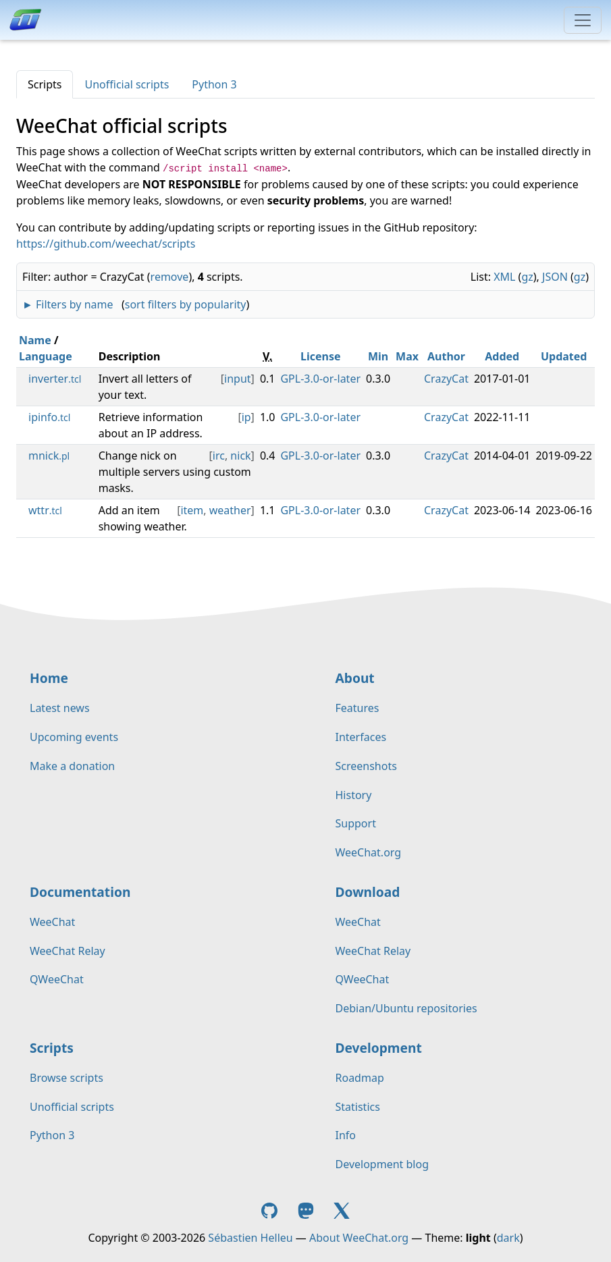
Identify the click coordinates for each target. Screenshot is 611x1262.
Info (346, 1135)
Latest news (60, 708)
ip (246, 417)
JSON (555, 276)
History (354, 795)
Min (378, 356)
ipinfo (49, 417)
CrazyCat (446, 378)
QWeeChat (57, 979)
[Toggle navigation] (583, 20)
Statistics (358, 1106)
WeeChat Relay (67, 950)
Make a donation (72, 766)
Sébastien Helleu (250, 1237)
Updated (564, 356)
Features (357, 708)
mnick (49, 455)
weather (230, 510)
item (191, 510)
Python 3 (214, 84)
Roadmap (360, 1077)
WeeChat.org (369, 852)
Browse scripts (66, 1077)
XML (504, 276)
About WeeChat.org (358, 1237)
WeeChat (52, 921)
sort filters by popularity (185, 304)
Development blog (382, 1164)
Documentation (80, 892)
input (237, 378)
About (355, 678)
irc (219, 455)
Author (446, 356)
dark (508, 1237)
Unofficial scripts (126, 84)
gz (527, 276)
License (320, 356)
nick (240, 455)
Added (502, 356)
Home (49, 678)
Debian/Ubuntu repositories (406, 1008)
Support (356, 823)
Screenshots (366, 766)
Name (35, 340)
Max (407, 356)
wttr (45, 510)
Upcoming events (74, 737)
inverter (54, 378)
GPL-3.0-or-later (320, 378)
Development (379, 1048)
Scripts (44, 84)
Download (368, 892)
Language (45, 356)
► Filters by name (67, 304)
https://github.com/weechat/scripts (105, 243)
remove (170, 276)
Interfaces (361, 737)
